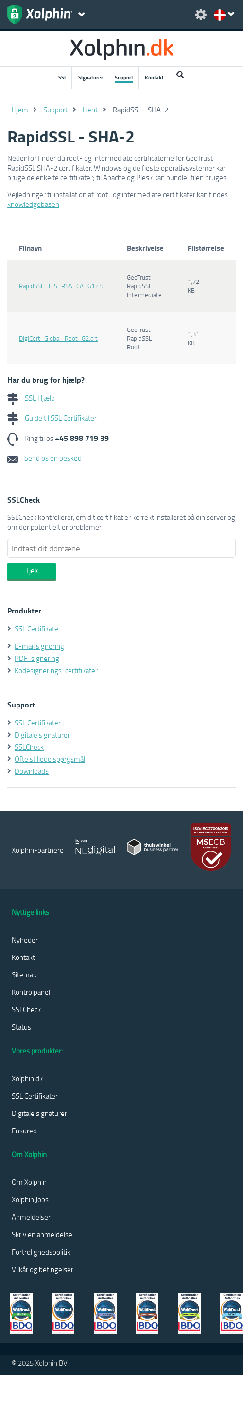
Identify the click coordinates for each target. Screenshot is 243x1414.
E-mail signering (39, 646)
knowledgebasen (33, 204)
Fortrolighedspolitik (41, 1252)
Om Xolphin (29, 1182)
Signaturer (90, 77)
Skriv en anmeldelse (42, 1234)
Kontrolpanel (31, 992)
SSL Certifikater (38, 628)
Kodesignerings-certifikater (56, 670)
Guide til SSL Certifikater (52, 418)
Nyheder (25, 939)
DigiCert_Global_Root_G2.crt (58, 338)
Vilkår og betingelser (42, 1269)
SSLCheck (29, 747)
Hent (90, 109)
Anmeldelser (31, 1217)
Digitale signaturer (42, 734)
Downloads (32, 771)
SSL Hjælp (31, 398)
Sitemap (24, 974)
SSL (62, 77)
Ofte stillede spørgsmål (50, 759)
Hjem (20, 109)
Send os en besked (44, 458)
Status (21, 1027)
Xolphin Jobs (30, 1199)
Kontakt (154, 77)
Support (124, 77)
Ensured (24, 1130)
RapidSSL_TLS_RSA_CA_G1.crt (61, 286)
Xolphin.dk (27, 1078)
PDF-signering (37, 658)
